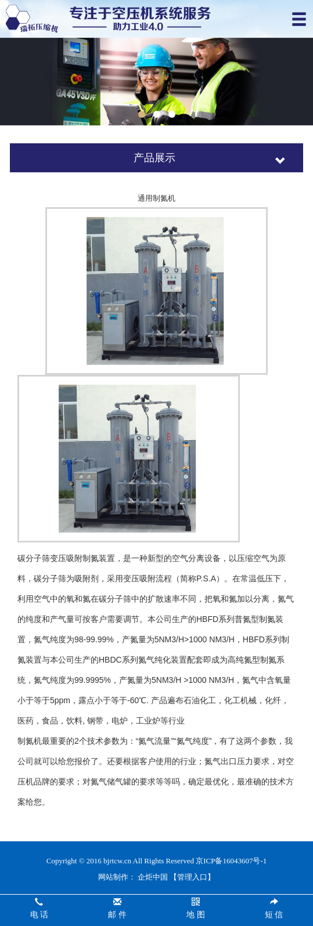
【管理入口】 (192, 877)
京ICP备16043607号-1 (231, 860)
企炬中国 (153, 877)
